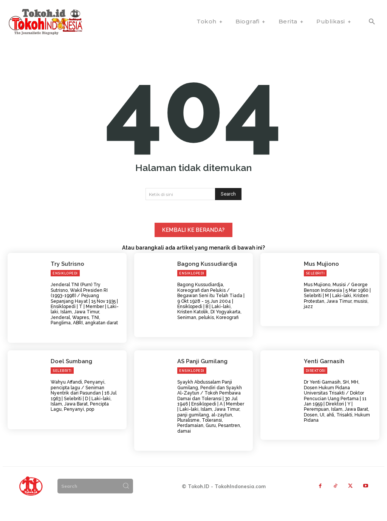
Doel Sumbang (70, 376)
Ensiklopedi (65, 289)
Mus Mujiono (320, 279)
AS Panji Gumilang (201, 376)
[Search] (228, 210)
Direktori (316, 386)
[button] (371, 22)
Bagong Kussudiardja (205, 279)
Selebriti (315, 289)
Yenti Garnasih (322, 376)
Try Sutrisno (66, 279)
